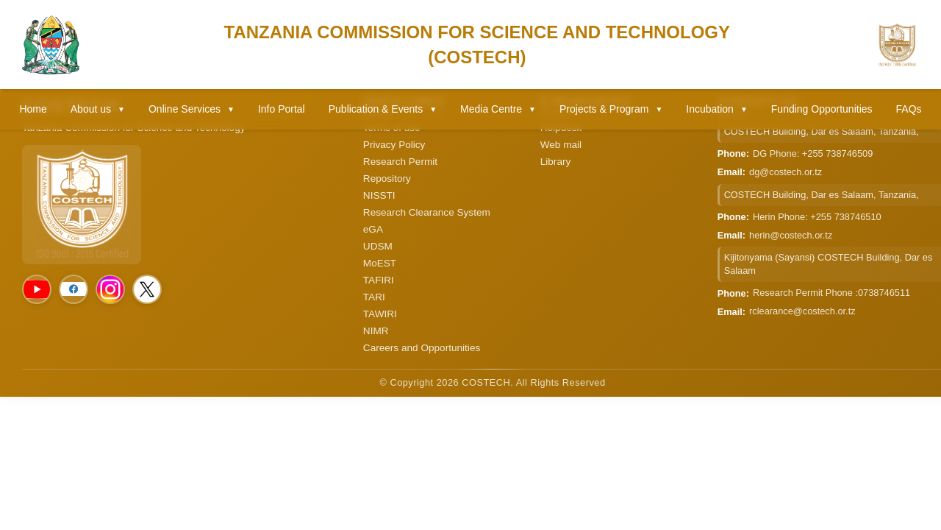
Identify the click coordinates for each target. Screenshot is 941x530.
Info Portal (281, 109)
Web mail (561, 144)
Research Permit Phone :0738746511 (831, 292)
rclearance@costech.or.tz (802, 311)
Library (555, 161)
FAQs (909, 109)
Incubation (717, 109)
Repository (387, 178)
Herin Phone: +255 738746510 (817, 216)
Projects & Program (610, 109)
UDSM (378, 246)
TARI (374, 297)
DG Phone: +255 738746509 (813, 153)
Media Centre (498, 109)
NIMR (376, 330)
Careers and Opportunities (421, 347)
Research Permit (400, 161)
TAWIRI (380, 313)
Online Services (192, 109)
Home (32, 109)
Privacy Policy (394, 144)
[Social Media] (36, 289)
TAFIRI (378, 280)
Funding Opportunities (822, 109)
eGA (373, 229)
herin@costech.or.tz (790, 235)
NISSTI (379, 195)
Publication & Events (383, 109)
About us (98, 109)
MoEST (379, 263)
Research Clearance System (426, 212)
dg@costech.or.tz (785, 171)
